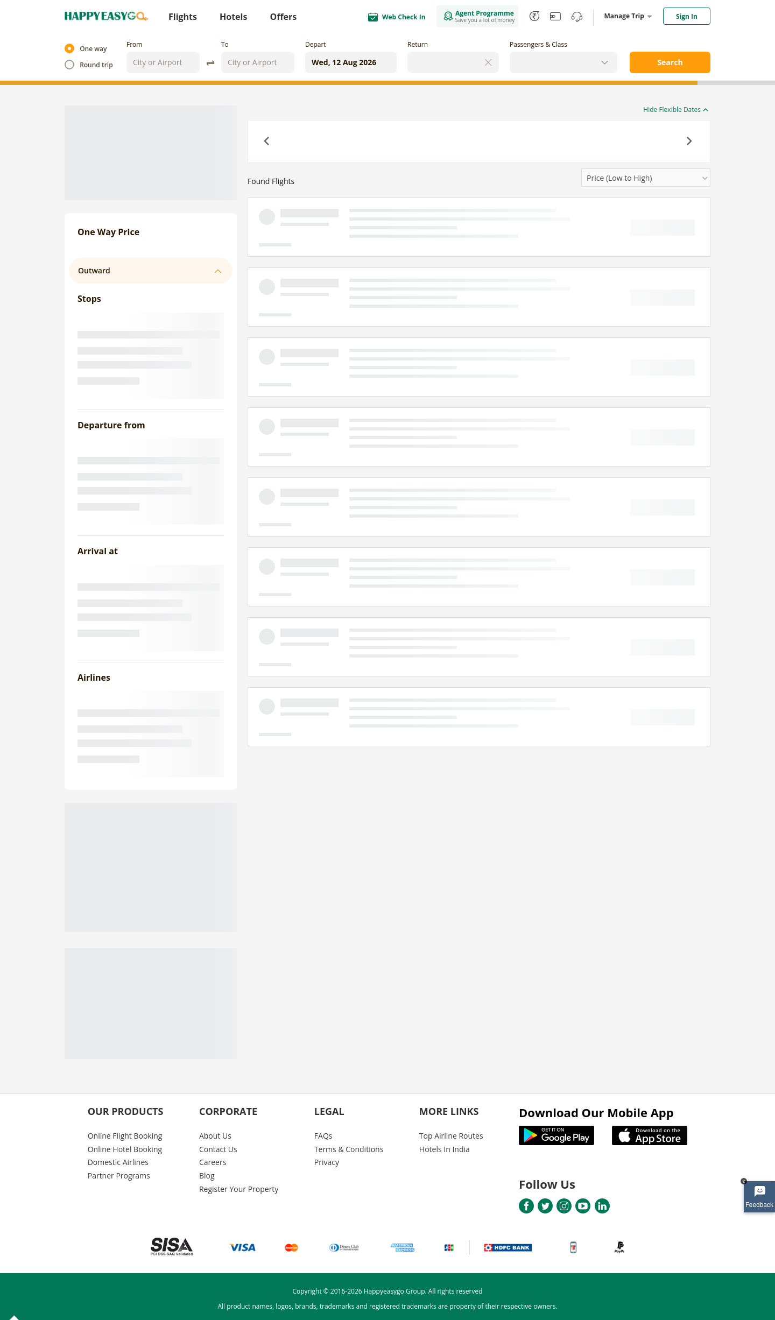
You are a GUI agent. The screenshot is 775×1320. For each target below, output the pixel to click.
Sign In (687, 16)
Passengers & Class (538, 44)
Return (417, 44)
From (134, 44)
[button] (267, 142)
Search (669, 62)
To (225, 44)
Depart (315, 44)
